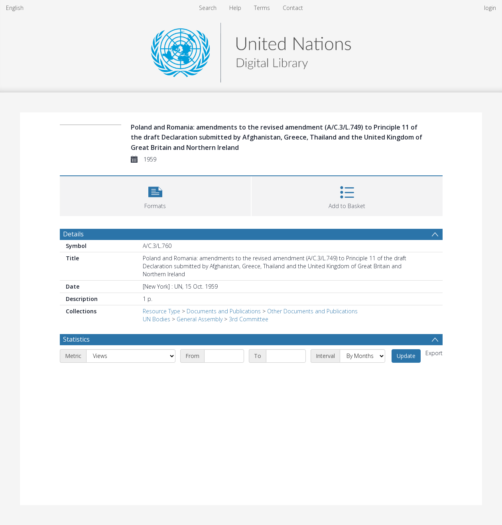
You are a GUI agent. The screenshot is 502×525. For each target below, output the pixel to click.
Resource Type (161, 311)
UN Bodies (156, 319)
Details (73, 234)
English (15, 8)
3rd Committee (248, 319)
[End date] (286, 356)
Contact (293, 8)
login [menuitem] (490, 8)
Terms (262, 8)
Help (235, 8)
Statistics (76, 339)
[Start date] (224, 356)
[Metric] (130, 356)
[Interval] (362, 356)
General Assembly (199, 319)
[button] (155, 195)
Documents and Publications (224, 311)
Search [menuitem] (208, 8)
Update (406, 356)
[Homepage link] (251, 50)
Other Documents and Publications (312, 311)
